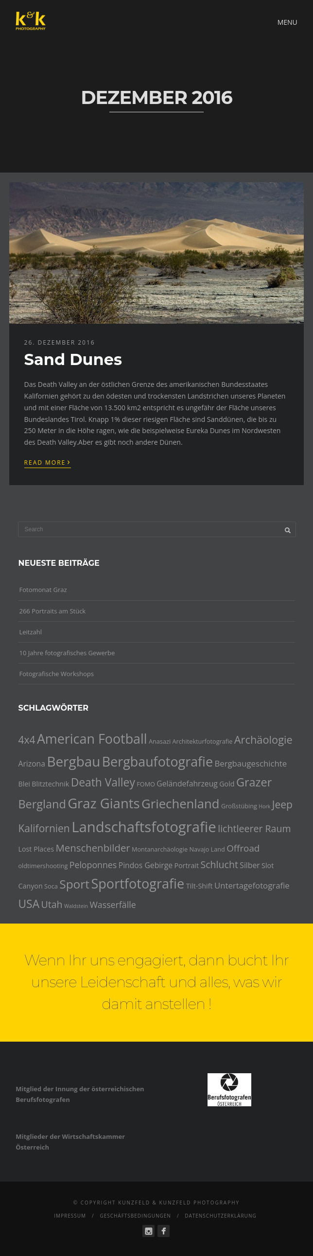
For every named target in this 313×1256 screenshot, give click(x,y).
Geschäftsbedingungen (135, 1215)
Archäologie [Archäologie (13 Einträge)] (263, 740)
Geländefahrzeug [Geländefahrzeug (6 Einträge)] (187, 783)
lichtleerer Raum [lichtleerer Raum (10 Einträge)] (254, 828)
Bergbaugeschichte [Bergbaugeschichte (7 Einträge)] (250, 763)
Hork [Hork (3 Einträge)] (264, 806)
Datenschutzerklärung (221, 1215)
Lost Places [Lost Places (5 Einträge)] (36, 849)
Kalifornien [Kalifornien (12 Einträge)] (44, 828)
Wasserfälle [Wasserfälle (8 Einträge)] (112, 904)
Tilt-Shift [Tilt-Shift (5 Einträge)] (199, 885)
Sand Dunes (73, 359)
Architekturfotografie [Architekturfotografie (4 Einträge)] (203, 741)
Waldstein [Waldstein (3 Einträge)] (76, 906)
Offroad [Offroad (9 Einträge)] (243, 848)
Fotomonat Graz (43, 589)
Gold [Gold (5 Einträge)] (226, 783)
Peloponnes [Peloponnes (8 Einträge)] (93, 865)
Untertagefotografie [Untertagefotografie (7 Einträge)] (252, 885)
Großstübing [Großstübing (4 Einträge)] (239, 806)
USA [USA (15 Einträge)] (28, 903)
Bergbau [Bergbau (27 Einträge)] (73, 761)
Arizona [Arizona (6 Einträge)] (31, 763)
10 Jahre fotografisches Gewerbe (67, 652)
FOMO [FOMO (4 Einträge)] (146, 784)
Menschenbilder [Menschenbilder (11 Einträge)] (92, 848)
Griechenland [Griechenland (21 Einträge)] (180, 803)
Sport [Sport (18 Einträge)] (74, 884)
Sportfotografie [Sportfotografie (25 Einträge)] (137, 883)
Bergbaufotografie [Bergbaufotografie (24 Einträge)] (157, 761)
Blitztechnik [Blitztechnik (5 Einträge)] (50, 783)
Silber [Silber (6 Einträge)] (250, 865)
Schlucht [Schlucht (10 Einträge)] (219, 864)
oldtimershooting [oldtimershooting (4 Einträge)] (43, 865)
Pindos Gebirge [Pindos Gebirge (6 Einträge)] (146, 865)
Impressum (70, 1215)
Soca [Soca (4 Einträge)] (51, 886)
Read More (47, 461)
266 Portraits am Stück (52, 611)
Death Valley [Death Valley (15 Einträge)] (103, 782)
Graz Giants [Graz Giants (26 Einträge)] (104, 803)
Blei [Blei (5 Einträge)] (24, 783)
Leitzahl (30, 632)
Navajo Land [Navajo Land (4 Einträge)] (207, 849)
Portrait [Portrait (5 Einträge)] (186, 865)
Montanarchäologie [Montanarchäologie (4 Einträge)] (160, 849)
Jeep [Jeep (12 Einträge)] (282, 804)
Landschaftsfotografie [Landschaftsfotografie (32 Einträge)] (143, 827)
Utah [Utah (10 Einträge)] (51, 904)
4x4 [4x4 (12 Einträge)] (26, 740)
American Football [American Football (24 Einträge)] (92, 739)
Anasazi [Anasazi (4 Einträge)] (160, 741)
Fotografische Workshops (56, 673)
